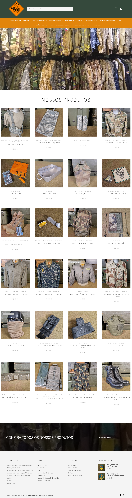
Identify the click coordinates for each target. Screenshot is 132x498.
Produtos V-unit (16, 20)
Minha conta (72, 465)
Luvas (119, 20)
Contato (70, 473)
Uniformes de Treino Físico (82, 25)
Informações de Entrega (45, 473)
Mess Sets (45, 25)
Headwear (80, 20)
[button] (27, 21)
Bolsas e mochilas (40, 20)
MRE (52, 25)
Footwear (69, 20)
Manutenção (36, 25)
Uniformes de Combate (63, 25)
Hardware (97, 25)
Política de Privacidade (75, 475)
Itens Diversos (91, 20)
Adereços (27, 20)
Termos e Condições (44, 481)
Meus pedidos (72, 468)
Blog (39, 470)
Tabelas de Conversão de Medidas (48, 478)
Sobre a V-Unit (42, 465)
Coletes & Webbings (56, 20)
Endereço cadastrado (74, 470)
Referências (41, 475)
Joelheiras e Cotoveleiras (108, 20)
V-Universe (41, 468)
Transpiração (49, 495)
